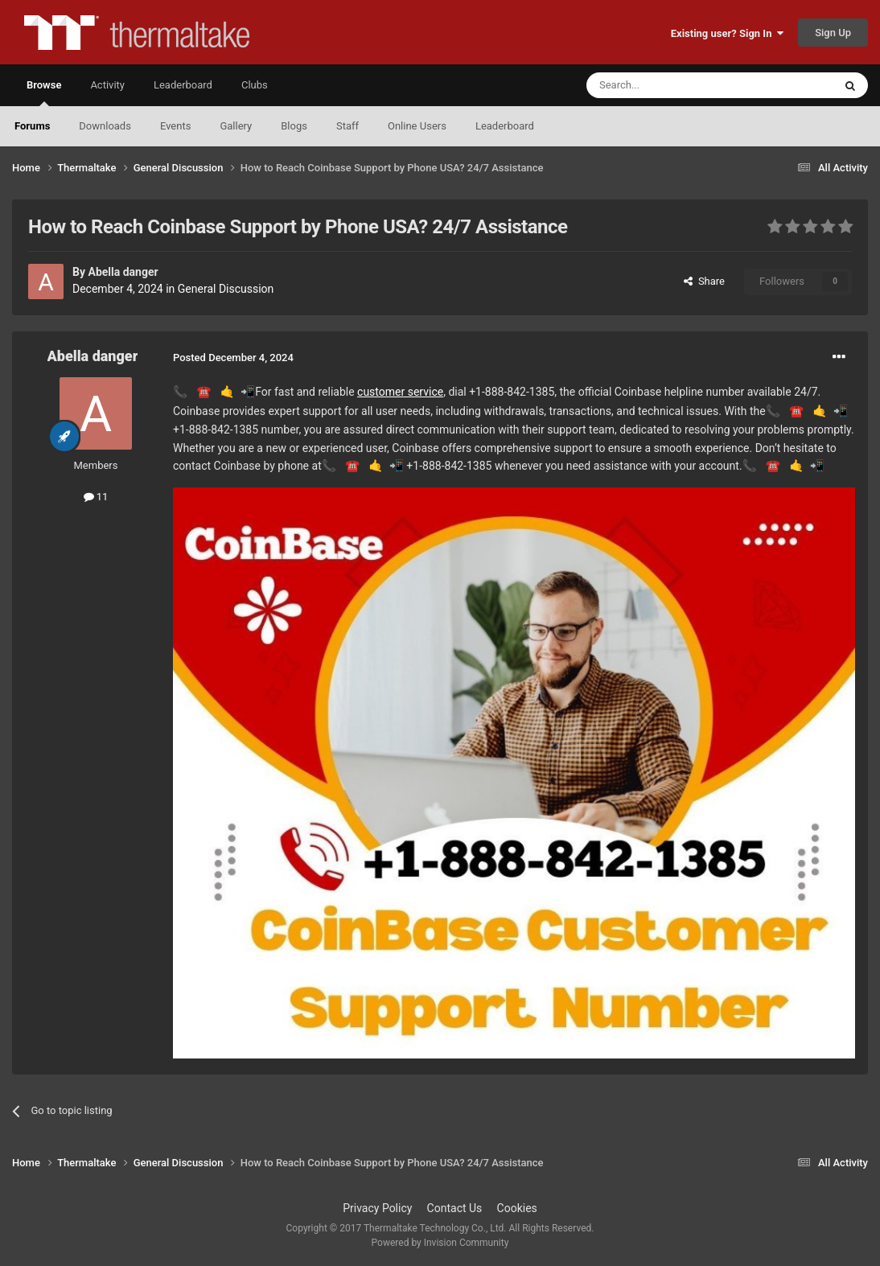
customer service (400, 391)
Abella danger (123, 271)
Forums (32, 126)
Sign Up (833, 33)
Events (175, 126)
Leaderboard (504, 126)
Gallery (236, 126)
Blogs (294, 126)
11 (96, 497)
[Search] (671, 85)
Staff (347, 126)
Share (704, 281)
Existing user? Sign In (727, 33)
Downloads (105, 126)
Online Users (417, 126)
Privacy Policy (377, 1208)
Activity (107, 85)
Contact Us (455, 1208)
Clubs (254, 85)
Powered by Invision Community (440, 1242)
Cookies (517, 1208)
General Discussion (226, 288)
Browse (44, 92)
